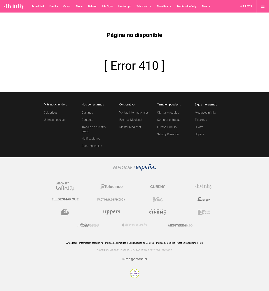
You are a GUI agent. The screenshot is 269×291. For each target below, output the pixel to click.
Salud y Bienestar (168, 134)
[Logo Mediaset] (134, 169)
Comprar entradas (168, 119)
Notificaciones (91, 138)
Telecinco (201, 119)
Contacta (87, 119)
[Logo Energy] (204, 199)
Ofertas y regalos (168, 112)
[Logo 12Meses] (204, 212)
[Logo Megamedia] (136, 259)
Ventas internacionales (134, 112)
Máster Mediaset (130, 127)
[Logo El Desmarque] (65, 199)
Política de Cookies (165, 243)
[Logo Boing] (158, 199)
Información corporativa (91, 243)
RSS (201, 243)
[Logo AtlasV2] (88, 225)
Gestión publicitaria (186, 243)
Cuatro (199, 127)
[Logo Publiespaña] (134, 225)
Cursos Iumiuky (167, 127)
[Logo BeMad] (65, 212)
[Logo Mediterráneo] (181, 225)
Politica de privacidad (115, 243)
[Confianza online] (134, 277)
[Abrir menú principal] (263, 6)
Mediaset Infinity (205, 112)
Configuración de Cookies (141, 243)
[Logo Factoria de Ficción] (111, 199)
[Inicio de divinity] (14, 6)
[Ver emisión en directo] (246, 6)
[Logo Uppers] (111, 212)
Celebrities (50, 112)
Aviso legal (71, 243)
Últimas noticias (54, 119)
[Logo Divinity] (203, 186)
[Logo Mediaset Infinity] (65, 186)
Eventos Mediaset (130, 119)
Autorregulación (92, 146)
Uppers (199, 134)
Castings (87, 112)
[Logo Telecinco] (111, 186)
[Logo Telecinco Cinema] (157, 212)
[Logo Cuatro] (157, 186)
